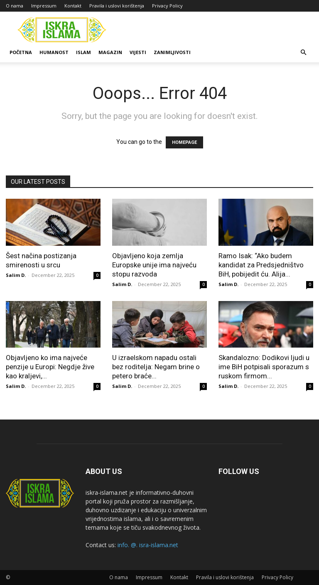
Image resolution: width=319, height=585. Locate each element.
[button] (303, 53)
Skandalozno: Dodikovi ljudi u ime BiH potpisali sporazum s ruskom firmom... (263, 366)
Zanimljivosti (172, 52)
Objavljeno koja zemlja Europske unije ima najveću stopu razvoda (154, 265)
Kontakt (72, 5)
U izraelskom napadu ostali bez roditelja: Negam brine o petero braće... (156, 366)
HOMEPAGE (184, 142)
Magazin (110, 52)
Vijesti (138, 52)
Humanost (54, 52)
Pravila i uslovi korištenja (116, 5)
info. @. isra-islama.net (148, 545)
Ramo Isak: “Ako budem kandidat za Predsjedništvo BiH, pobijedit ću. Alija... (261, 265)
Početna (21, 52)
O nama (14, 5)
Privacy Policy (167, 5)
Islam (83, 52)
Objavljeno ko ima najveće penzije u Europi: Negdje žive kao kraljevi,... (50, 366)
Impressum (43, 5)
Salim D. (16, 275)
